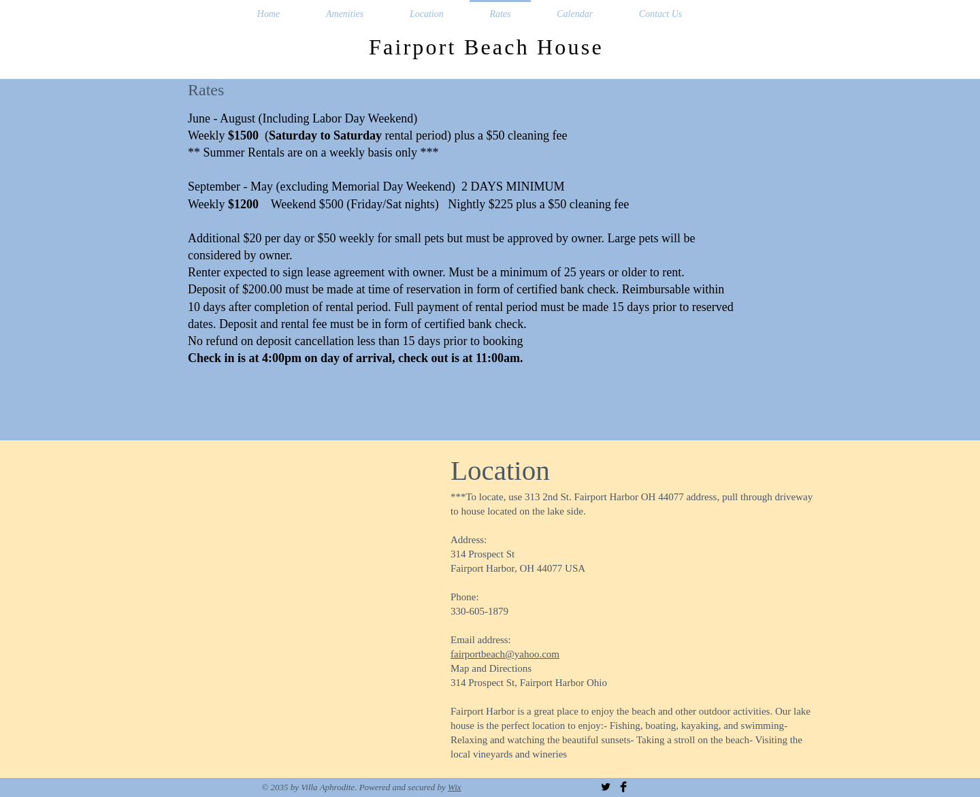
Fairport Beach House (490, 47)
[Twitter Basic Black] (605, 786)
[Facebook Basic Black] (623, 786)
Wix (454, 787)
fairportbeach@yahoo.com (505, 654)
